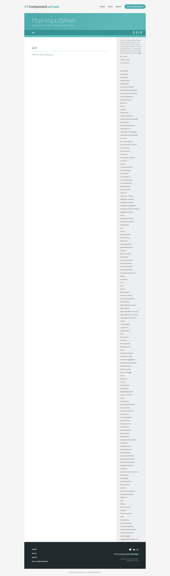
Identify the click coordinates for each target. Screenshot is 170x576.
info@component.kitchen (129, 559)
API (33, 32)
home (34, 549)
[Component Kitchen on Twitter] (130, 550)
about (35, 557)
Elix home (123, 56)
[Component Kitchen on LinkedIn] (134, 550)
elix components (40, 561)
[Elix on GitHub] (137, 550)
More (139, 53)
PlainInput (48, 54)
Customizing (124, 63)
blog (34, 553)
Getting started (125, 60)
